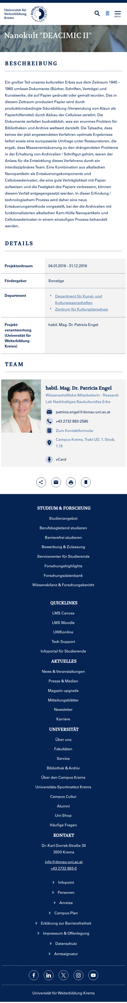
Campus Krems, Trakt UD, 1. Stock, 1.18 (80, 442)
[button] (83, 459)
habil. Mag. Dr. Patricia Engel (73, 324)
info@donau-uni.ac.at (64, 861)
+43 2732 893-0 (64, 868)
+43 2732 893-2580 (67, 421)
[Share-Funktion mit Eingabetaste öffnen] (41, 482)
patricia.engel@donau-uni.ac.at (78, 412)
